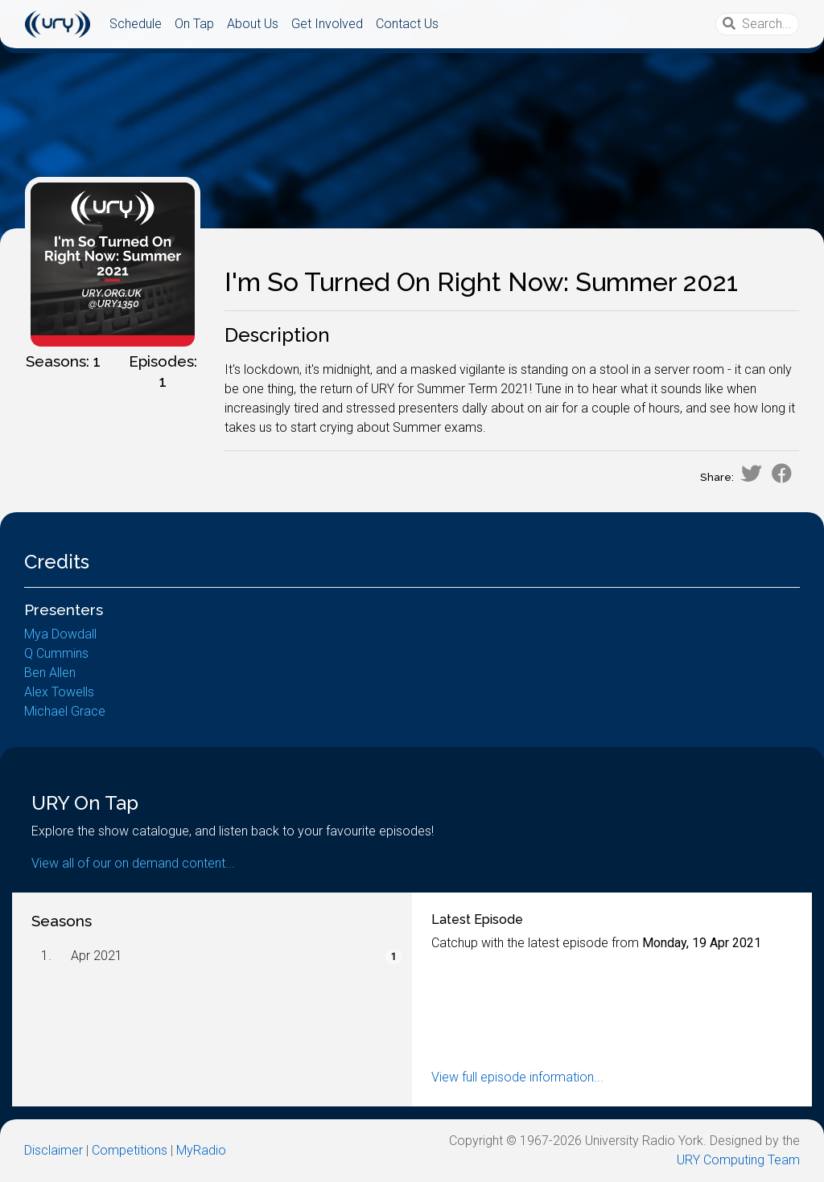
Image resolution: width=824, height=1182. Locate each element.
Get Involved (327, 23)
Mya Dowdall (60, 634)
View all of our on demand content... (133, 863)
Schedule (135, 23)
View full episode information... (517, 1077)
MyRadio (201, 1150)
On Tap (194, 23)
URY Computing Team (738, 1160)
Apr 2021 (96, 955)
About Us (252, 23)
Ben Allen (50, 672)
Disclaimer (53, 1150)
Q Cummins (56, 653)
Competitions (129, 1150)
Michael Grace (64, 711)
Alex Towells (59, 692)
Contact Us (407, 23)
